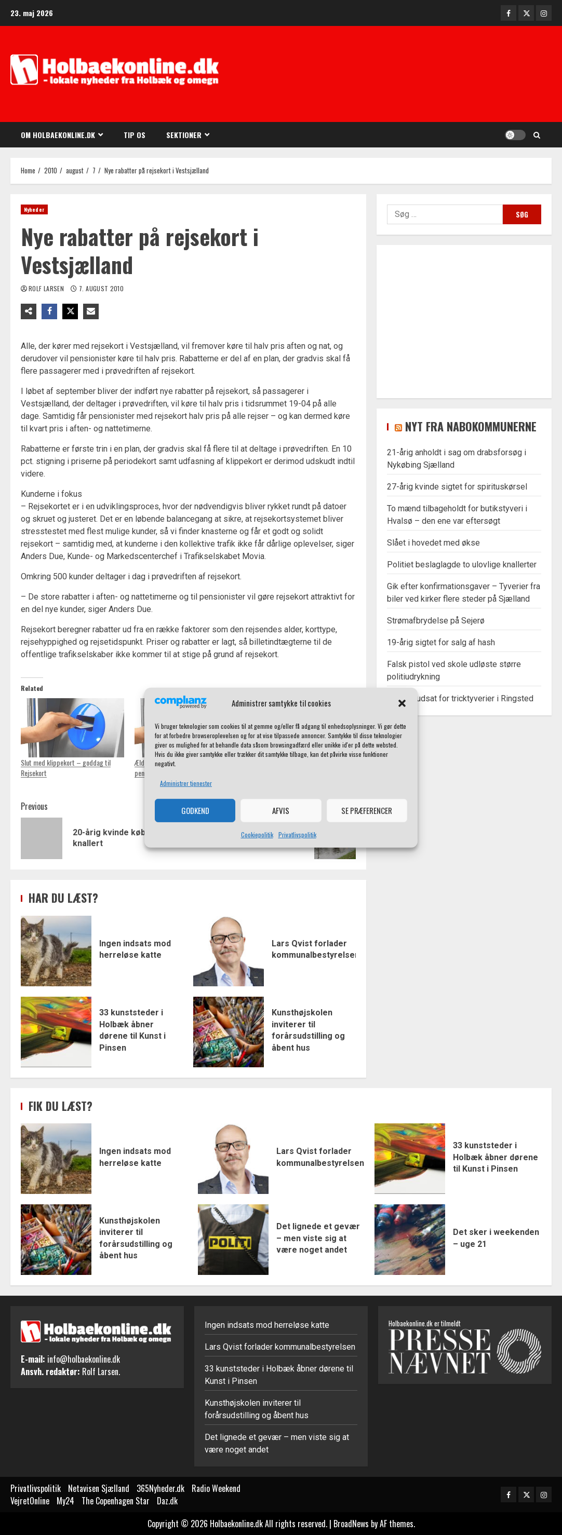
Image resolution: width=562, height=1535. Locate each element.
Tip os (134, 134)
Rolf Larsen (47, 288)
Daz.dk (167, 1501)
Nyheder (34, 209)
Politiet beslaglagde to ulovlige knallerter (462, 564)
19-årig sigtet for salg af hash (441, 642)
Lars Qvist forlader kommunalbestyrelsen (228, 951)
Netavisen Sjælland (98, 1488)
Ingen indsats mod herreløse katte (56, 951)
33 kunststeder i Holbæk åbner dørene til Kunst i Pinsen (56, 1032)
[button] (402, 703)
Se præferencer (366, 810)
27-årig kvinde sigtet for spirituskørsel (457, 487)
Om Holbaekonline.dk (58, 134)
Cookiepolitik (257, 834)
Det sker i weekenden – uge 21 (409, 1239)
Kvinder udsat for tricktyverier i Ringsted (460, 698)
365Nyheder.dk (160, 1488)
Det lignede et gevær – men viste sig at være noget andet (233, 1239)
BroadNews (351, 1523)
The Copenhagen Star (116, 1501)
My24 (65, 1501)
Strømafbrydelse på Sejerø (436, 621)
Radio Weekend (216, 1488)
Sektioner (184, 134)
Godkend (195, 810)
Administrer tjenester (186, 783)
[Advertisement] (396, 75)
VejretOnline (29, 1501)
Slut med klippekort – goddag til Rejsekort (66, 767)
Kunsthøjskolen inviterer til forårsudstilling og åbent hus (228, 1032)
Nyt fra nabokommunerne (471, 426)
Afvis (280, 810)
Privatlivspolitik (297, 834)
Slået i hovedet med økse (433, 543)
